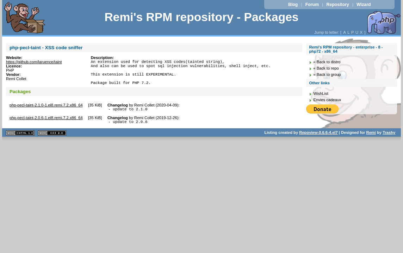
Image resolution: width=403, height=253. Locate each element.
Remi (371, 141)
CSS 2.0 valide (52, 141)
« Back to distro (326, 62)
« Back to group (327, 74)
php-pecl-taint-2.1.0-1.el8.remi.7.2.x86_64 (46, 111)
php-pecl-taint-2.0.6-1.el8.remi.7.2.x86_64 (46, 125)
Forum (312, 4)
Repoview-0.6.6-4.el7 (318, 141)
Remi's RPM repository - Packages (201, 17)
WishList (320, 93)
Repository (338, 4)
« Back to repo (326, 68)
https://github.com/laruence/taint (34, 62)
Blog (293, 4)
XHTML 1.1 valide (20, 141)
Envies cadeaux (327, 100)
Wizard (363, 4)
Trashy (389, 141)
